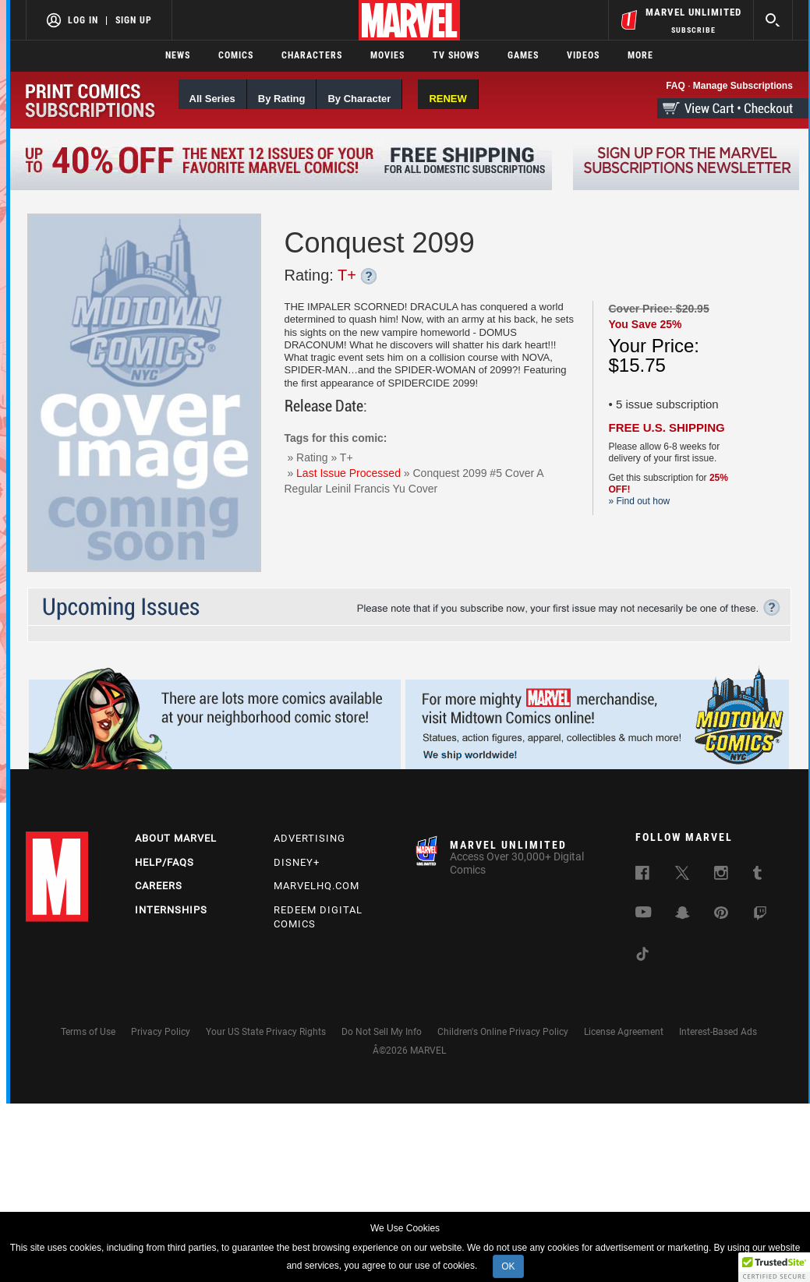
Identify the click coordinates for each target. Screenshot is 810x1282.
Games (523, 55)
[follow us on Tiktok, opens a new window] (642, 957)
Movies (387, 55)
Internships (171, 910)
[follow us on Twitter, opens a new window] (682, 876)
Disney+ (297, 862)
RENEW (447, 98)
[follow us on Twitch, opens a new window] (760, 916)
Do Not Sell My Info (381, 1031)
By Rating (282, 98)
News (177, 55)
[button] (774, 1267)
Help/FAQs (164, 862)
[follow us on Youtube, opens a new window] (643, 914)
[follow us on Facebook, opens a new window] (642, 876)
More (640, 55)
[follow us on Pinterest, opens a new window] (721, 915)
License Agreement (623, 1031)
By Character (359, 98)
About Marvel (176, 838)
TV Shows (456, 55)
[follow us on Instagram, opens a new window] (721, 876)
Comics (235, 55)
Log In (83, 20)
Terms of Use (88, 1031)
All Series (212, 98)
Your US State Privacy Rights (266, 1031)
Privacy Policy (160, 1031)
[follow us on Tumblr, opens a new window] (757, 876)
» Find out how (639, 501)
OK (508, 1266)
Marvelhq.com (316, 886)
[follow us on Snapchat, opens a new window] (682, 915)
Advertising (309, 838)
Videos (583, 55)
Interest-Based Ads (718, 1031)
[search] (773, 20)
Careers (158, 886)
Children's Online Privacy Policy (502, 1031)
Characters (311, 55)
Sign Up (133, 20)
